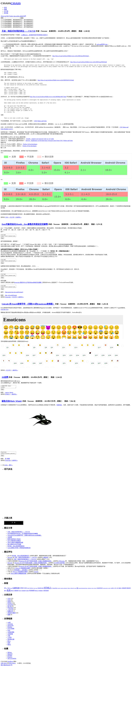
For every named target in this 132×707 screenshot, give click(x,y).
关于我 (6, 11)
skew (93, 591)
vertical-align (105, 591)
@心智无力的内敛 (59, 566)
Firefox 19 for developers (29, 146)
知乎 (24, 16)
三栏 (117, 591)
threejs (11, 395)
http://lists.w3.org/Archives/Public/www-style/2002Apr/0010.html (70, 56)
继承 (8, 461)
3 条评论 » (21, 299)
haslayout (41, 591)
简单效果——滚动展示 (21, 573)
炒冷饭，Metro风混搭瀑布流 (15, 549)
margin (59, 591)
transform (100, 591)
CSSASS (16, 3)
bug (9, 591)
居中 (5, 593)
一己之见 (11, 217)
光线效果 (124, 591)
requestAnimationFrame (83, 591)
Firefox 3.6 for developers (30, 144)
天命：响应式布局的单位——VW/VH (18, 31)
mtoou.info (10, 628)
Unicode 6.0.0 (4, 311)
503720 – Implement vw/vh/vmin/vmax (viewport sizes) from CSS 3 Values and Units (49, 140)
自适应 (27, 593)
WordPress (10, 664)
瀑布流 (12, 593)
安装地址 (59, 407)
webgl (109, 591)
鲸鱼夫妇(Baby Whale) (12, 403)
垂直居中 (128, 591)
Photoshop (10, 610)
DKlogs (9, 655)
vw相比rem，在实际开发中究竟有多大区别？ (34, 35)
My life (9, 609)
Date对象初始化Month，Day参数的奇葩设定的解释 (25, 224)
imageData (55, 591)
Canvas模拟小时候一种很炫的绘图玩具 (19, 551)
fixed (34, 591)
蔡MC (9, 647)
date (6, 297)
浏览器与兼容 (11, 616)
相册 (5, 9)
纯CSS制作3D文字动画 (14, 547)
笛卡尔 (20, 593)
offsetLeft (72, 591)
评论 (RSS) (12, 666)
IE (51, 591)
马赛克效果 (46, 593)
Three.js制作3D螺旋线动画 (15, 545)
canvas (7, 395)
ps (77, 591)
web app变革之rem (102, 44)
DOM (28, 591)
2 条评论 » (18, 217)
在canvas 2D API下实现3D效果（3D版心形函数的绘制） (35, 564)
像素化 (120, 591)
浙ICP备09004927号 (6, 668)
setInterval (90, 591)
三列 (115, 591)
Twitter (11, 16)
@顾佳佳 (45, 560)
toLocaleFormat (12, 297)
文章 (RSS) (4, 666)
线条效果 (24, 593)
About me (3, 16)
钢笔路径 (41, 593)
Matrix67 (10, 657)
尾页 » (11, 468)
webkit (112, 591)
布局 (9, 593)
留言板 (6, 13)
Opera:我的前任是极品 (14, 543)
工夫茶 (9, 640)
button (11, 591)
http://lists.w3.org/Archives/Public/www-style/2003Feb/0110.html (56, 80)
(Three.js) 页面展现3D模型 (22, 571)
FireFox (31, 591)
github (21, 16)
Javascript (8, 299)
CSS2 (22, 591)
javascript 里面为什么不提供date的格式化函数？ (28, 284)
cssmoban (10, 627)
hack (37, 591)
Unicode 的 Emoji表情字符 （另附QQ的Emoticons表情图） (28, 306)
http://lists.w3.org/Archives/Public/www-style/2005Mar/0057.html (48, 96)
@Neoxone (62, 564)
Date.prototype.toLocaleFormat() (14, 294)
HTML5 (7, 396)
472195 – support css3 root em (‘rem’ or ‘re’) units (40, 139)
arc (6, 591)
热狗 (8, 646)
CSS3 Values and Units (40, 121)
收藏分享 (10, 614)
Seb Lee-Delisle (11, 661)
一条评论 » (14, 372)
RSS (7, 16)
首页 (5, 7)
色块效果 (32, 593)
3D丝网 (5, 379)
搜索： (3, 18)
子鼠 (8, 638)
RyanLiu (9, 660)
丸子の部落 (10, 631)
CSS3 (6, 217)
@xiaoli (36, 574)
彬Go (9, 644)
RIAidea (9, 630)
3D (5, 591)
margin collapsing (64, 591)
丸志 (8, 633)
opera (75, 591)
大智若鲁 (10, 637)
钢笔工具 (37, 593)
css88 (9, 625)
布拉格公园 (10, 642)
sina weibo (16, 16)
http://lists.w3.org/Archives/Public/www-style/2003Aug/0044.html (88, 62)
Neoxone (9, 560)
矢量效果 (16, 593)
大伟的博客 (10, 635)
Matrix (69, 591)
